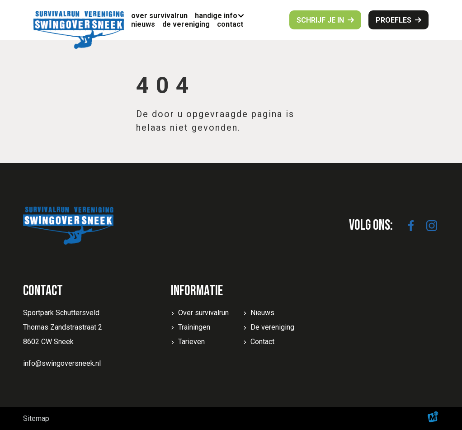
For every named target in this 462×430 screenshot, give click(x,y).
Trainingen (194, 327)
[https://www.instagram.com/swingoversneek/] (431, 225)
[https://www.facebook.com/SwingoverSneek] (411, 225)
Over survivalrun (203, 312)
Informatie (197, 291)
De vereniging (272, 327)
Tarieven (191, 341)
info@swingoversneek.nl (62, 363)
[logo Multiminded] (433, 418)
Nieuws (262, 312)
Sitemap (36, 418)
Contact (262, 341)
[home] (78, 30)
